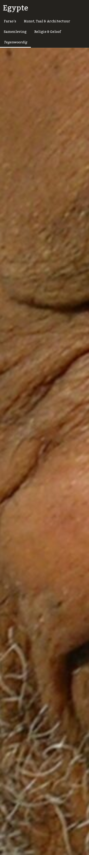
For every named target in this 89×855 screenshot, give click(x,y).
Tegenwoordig (15, 42)
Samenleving (15, 32)
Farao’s (10, 21)
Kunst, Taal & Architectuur (47, 21)
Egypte (15, 8)
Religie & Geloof (47, 32)
